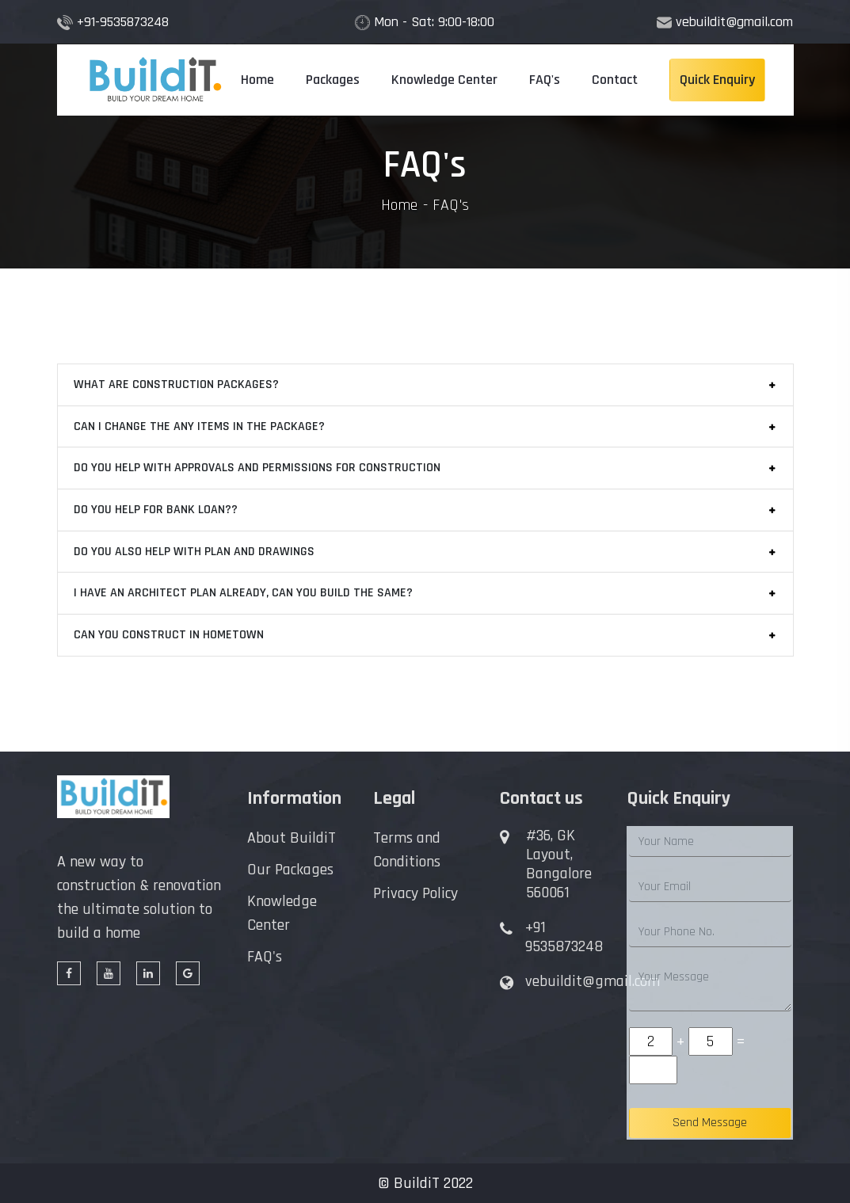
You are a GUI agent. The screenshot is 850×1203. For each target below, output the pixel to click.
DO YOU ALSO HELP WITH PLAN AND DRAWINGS (194, 551)
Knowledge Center (444, 79)
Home (257, 79)
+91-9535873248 (123, 22)
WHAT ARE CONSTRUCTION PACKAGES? (176, 384)
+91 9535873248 (564, 937)
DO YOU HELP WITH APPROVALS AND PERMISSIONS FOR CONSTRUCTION (257, 467)
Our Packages (290, 869)
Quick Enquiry (717, 79)
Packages (333, 79)
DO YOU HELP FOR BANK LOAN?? (156, 509)
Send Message (710, 1122)
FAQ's (544, 79)
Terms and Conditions (406, 850)
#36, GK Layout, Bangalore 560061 (559, 864)
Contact (615, 79)
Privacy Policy (415, 893)
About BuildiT (291, 838)
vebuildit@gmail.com (734, 22)
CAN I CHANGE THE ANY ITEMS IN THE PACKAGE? (199, 426)
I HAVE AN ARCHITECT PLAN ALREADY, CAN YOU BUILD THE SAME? (243, 592)
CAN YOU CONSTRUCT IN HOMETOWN (169, 634)
